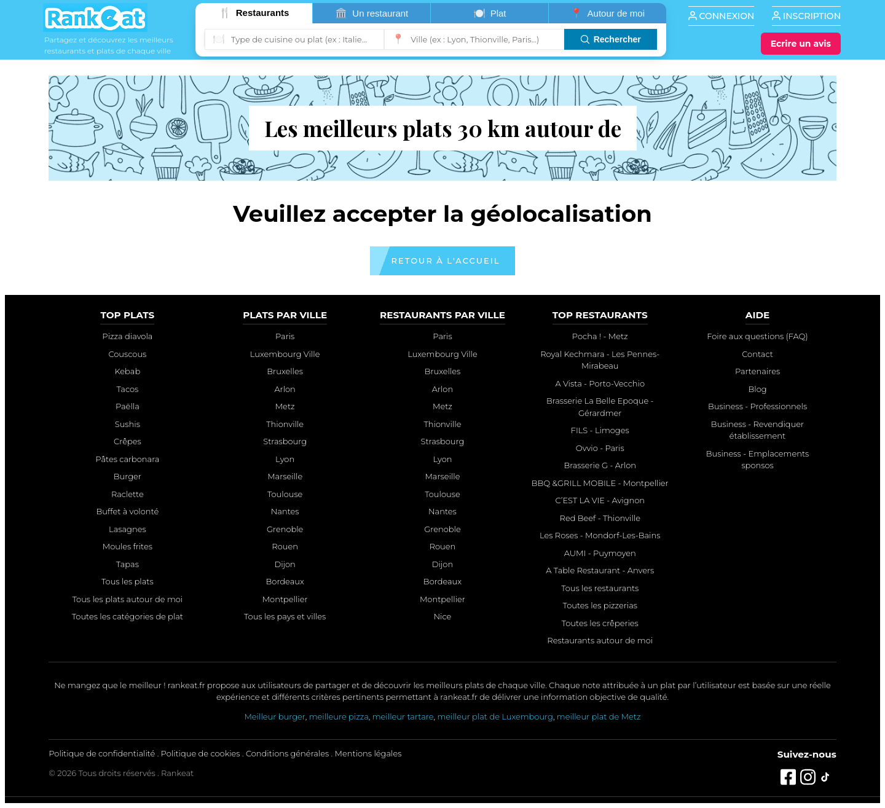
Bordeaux (285, 581)
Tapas (127, 564)
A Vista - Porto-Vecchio (600, 383)
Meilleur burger (274, 716)
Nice (443, 616)
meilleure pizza (339, 716)
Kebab (128, 371)
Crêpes (127, 441)
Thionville (285, 424)
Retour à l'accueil (445, 260)
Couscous (127, 354)
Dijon (284, 564)
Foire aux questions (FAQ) (757, 336)
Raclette (127, 494)
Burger (127, 476)
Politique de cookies (200, 753)
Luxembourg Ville (285, 354)
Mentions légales (368, 753)
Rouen (285, 546)
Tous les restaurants (600, 588)
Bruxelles (285, 371)
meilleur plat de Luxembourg (495, 716)
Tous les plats (127, 581)
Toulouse (285, 494)
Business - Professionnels (757, 406)
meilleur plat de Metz (599, 716)
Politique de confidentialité (102, 753)
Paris (284, 336)
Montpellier (285, 599)
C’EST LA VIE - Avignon (600, 500)
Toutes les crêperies (600, 623)
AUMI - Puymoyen (600, 553)
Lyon (284, 459)
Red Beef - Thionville (600, 518)
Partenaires (757, 371)
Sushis (127, 424)
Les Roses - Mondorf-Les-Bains (600, 535)
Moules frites (127, 546)
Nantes (285, 511)
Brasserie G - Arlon (600, 465)
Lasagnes (127, 529)
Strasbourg (285, 441)
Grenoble (285, 529)
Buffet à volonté (127, 511)
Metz (285, 406)
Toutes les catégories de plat (127, 616)
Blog (757, 389)
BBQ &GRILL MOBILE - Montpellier (600, 483)
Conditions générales (287, 753)
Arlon (284, 389)
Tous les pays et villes (285, 616)
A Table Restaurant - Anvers (600, 570)
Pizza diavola (127, 336)
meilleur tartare (403, 716)
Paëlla (128, 406)
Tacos (127, 389)
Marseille (284, 476)
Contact (757, 354)
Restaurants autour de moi (600, 640)
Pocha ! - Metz (600, 336)
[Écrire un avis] (801, 44)
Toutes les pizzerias (600, 605)
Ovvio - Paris (600, 448)
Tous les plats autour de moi (128, 599)
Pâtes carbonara (127, 459)
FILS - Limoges (600, 430)
